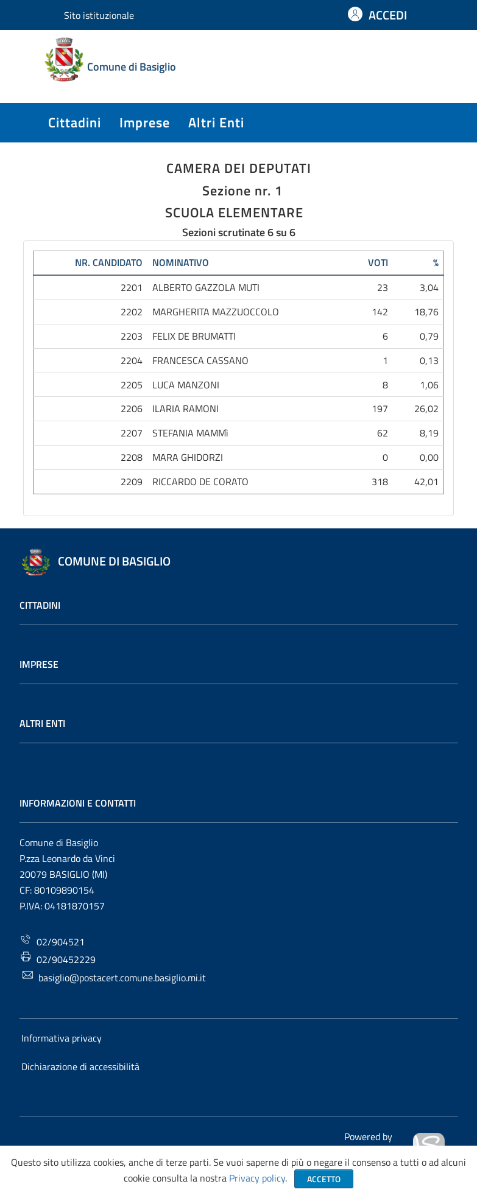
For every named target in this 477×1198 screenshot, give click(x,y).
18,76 (426, 311)
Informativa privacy (61, 1038)
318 (380, 481)
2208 (132, 457)
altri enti (216, 122)
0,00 (429, 457)
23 (382, 287)
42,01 (426, 481)
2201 (132, 287)
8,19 (429, 433)
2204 (132, 360)
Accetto (324, 1178)
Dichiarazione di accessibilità (80, 1066)
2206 (132, 408)
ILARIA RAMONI (185, 408)
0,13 (429, 360)
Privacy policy (257, 1178)
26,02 (426, 408)
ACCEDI (388, 14)
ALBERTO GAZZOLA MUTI (206, 287)
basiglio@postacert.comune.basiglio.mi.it (114, 977)
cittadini (74, 122)
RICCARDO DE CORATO (200, 481)
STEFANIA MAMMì (190, 433)
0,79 (429, 336)
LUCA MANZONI (185, 384)
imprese (144, 122)
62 (382, 433)
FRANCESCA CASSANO (200, 360)
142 (380, 311)
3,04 (429, 287)
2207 (132, 433)
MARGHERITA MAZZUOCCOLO (215, 311)
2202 (132, 311)
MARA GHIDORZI (187, 457)
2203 (132, 336)
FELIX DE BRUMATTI (194, 336)
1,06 (429, 384)
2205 (132, 384)
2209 (132, 481)
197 (380, 408)
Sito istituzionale (99, 15)
